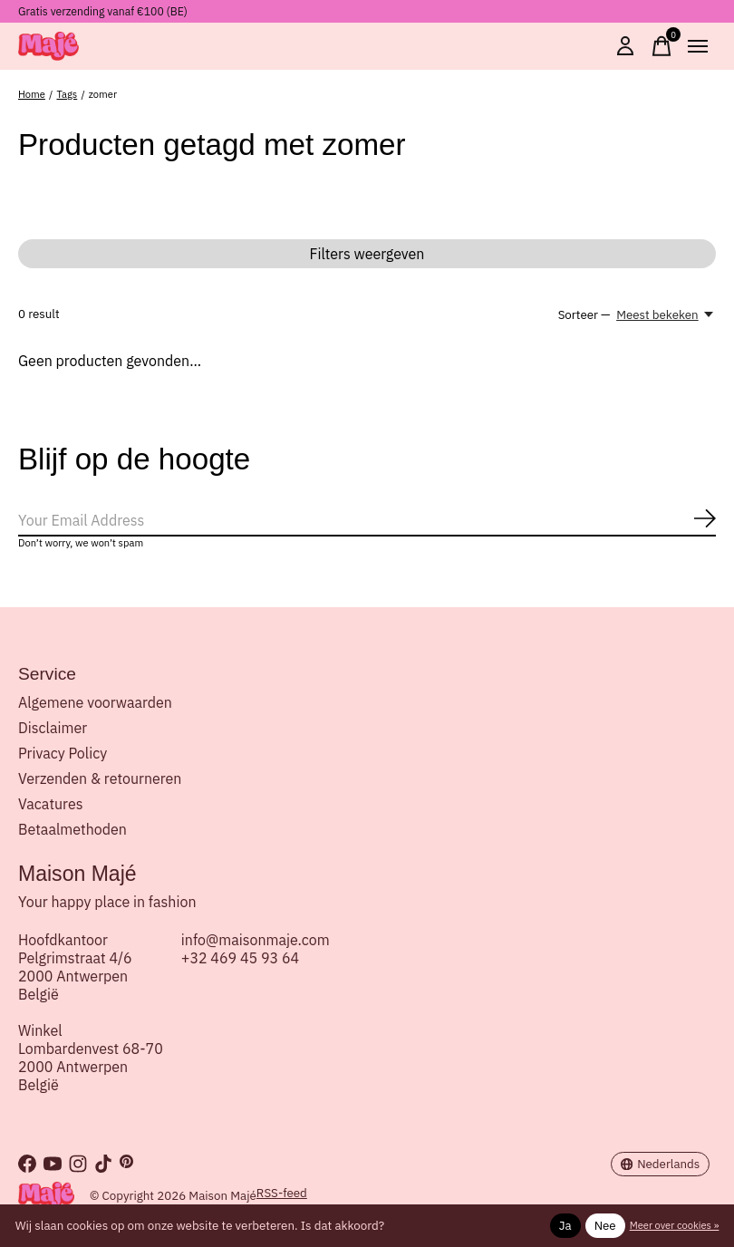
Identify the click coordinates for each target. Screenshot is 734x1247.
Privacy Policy (62, 753)
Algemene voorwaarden (95, 702)
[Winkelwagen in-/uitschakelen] (661, 46)
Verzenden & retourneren (99, 778)
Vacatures (50, 804)
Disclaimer (52, 728)
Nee (605, 1225)
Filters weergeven (367, 254)
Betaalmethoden (72, 829)
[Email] (367, 521)
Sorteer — (584, 314)
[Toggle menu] (698, 46)
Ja (565, 1225)
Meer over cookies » (675, 1225)
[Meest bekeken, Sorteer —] (666, 314)
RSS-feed (281, 1192)
